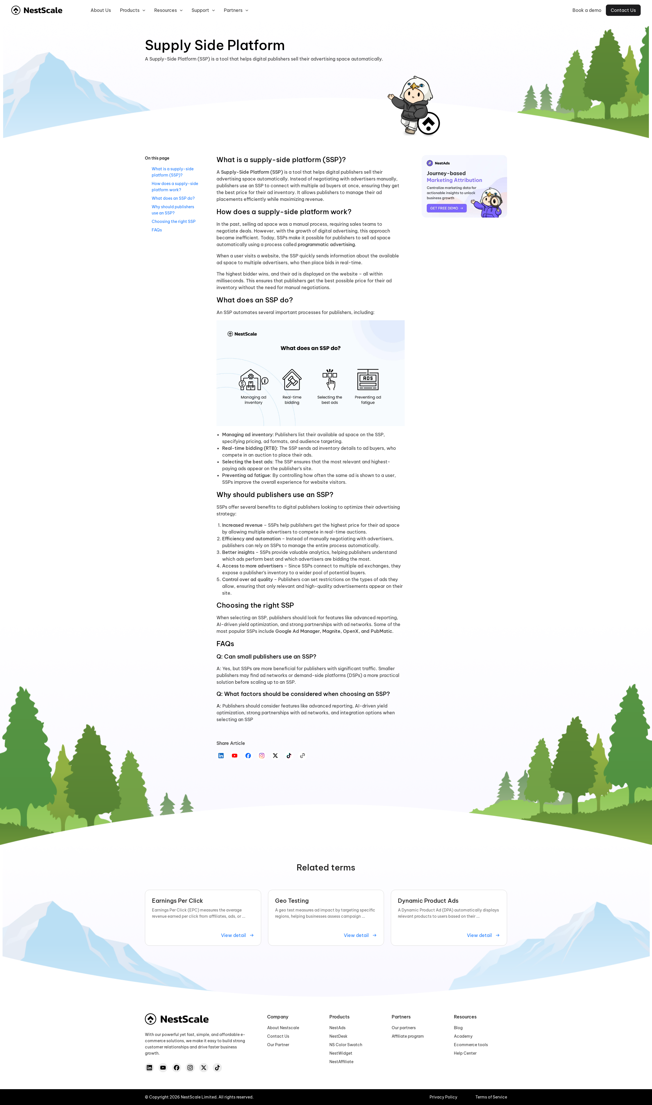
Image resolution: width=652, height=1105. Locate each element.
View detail (237, 935)
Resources (168, 10)
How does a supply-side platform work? (175, 186)
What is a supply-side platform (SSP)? (173, 172)
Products (132, 10)
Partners (236, 10)
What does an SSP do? (173, 198)
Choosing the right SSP (174, 221)
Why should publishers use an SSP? (173, 210)
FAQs (157, 230)
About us (101, 10)
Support (203, 10)
